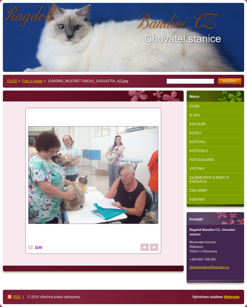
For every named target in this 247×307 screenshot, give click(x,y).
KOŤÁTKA (197, 142)
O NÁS (194, 115)
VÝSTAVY (197, 169)
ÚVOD (12, 81)
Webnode (232, 297)
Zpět (38, 247)
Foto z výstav (32, 81)
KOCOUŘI (197, 124)
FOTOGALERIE (201, 160)
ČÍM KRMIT (198, 191)
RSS (16, 297)
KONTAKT (197, 199)
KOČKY (195, 133)
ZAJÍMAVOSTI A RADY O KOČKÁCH (209, 180)
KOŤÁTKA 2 (198, 151)
